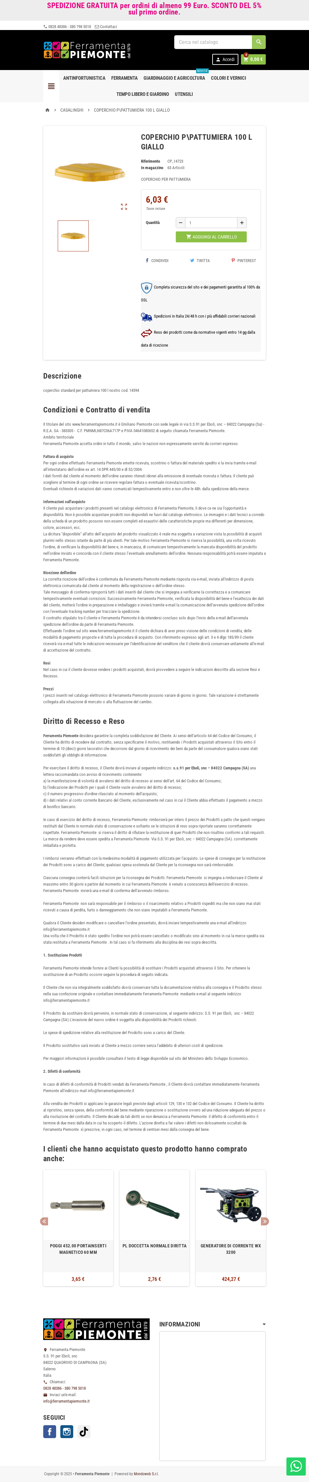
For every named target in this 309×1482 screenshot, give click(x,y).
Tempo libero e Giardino (142, 94)
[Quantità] (211, 222)
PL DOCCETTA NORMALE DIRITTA (155, 1245)
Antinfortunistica (84, 78)
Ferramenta (124, 78)
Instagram (66, 1431)
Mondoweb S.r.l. (146, 1474)
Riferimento (150, 161)
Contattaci (106, 26)
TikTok (83, 1431)
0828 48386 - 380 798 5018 (67, 26)
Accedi (225, 59)
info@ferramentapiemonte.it (66, 1401)
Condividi (157, 260)
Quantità (153, 222)
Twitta (200, 260)
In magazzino (152, 167)
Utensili (184, 94)
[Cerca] (220, 42)
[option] (78, 1228)
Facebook (49, 1431)
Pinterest (244, 260)
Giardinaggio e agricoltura (176, 75)
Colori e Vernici (228, 78)
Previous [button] (44, 1221)
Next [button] (265, 1221)
